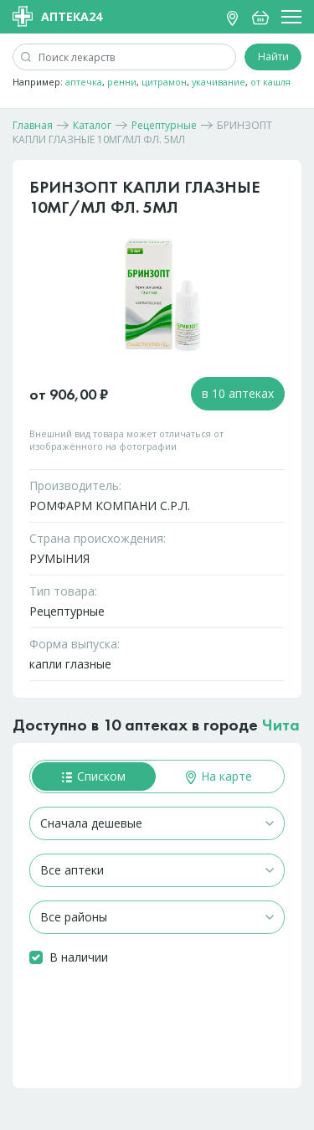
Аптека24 (57, 16)
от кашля (270, 81)
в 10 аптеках (238, 393)
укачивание (218, 81)
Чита (281, 724)
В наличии (78, 957)
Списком (94, 776)
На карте (219, 776)
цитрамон (164, 81)
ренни (121, 81)
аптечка (83, 81)
